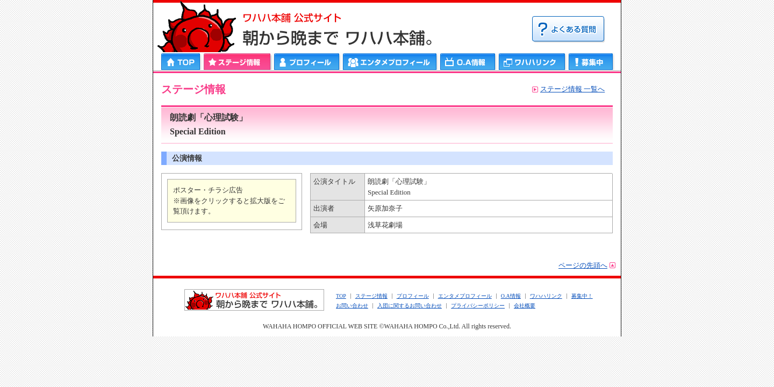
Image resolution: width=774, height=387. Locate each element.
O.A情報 (511, 296)
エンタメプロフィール (390, 61)
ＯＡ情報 (468, 61)
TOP (341, 296)
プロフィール (307, 61)
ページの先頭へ (582, 265)
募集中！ (582, 296)
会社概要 (524, 306)
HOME (181, 61)
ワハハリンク (532, 61)
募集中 (591, 61)
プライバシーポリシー (478, 306)
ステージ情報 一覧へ (572, 89)
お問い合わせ (352, 306)
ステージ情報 (237, 61)
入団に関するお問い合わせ (409, 306)
